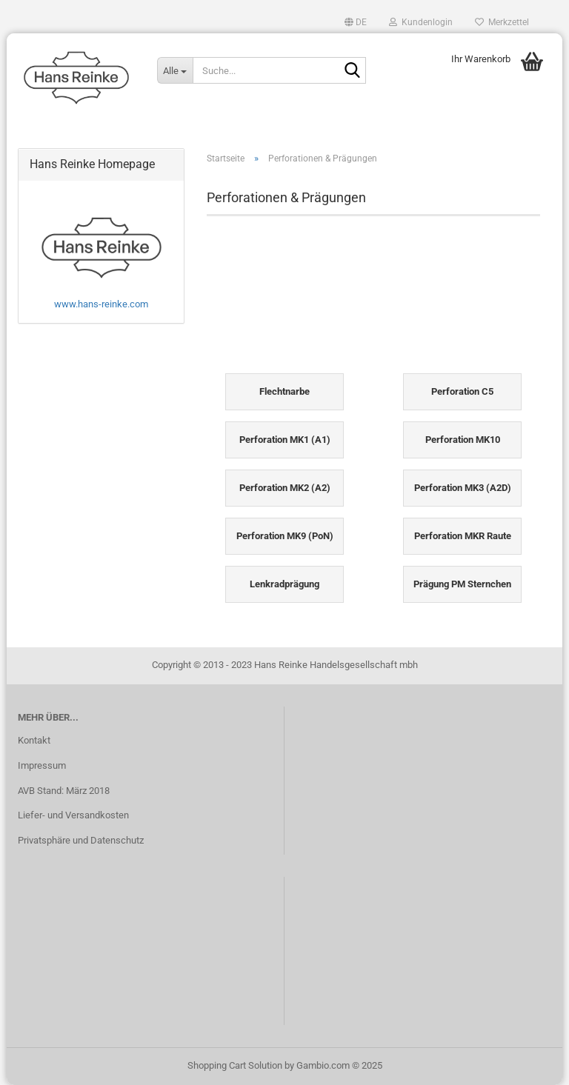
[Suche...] (175, 70)
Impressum (42, 765)
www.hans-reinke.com (101, 304)
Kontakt (34, 740)
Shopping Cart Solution (234, 1065)
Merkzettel (502, 22)
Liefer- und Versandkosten (73, 815)
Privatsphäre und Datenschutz (81, 840)
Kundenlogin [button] (421, 22)
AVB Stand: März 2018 (64, 790)
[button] (355, 22)
